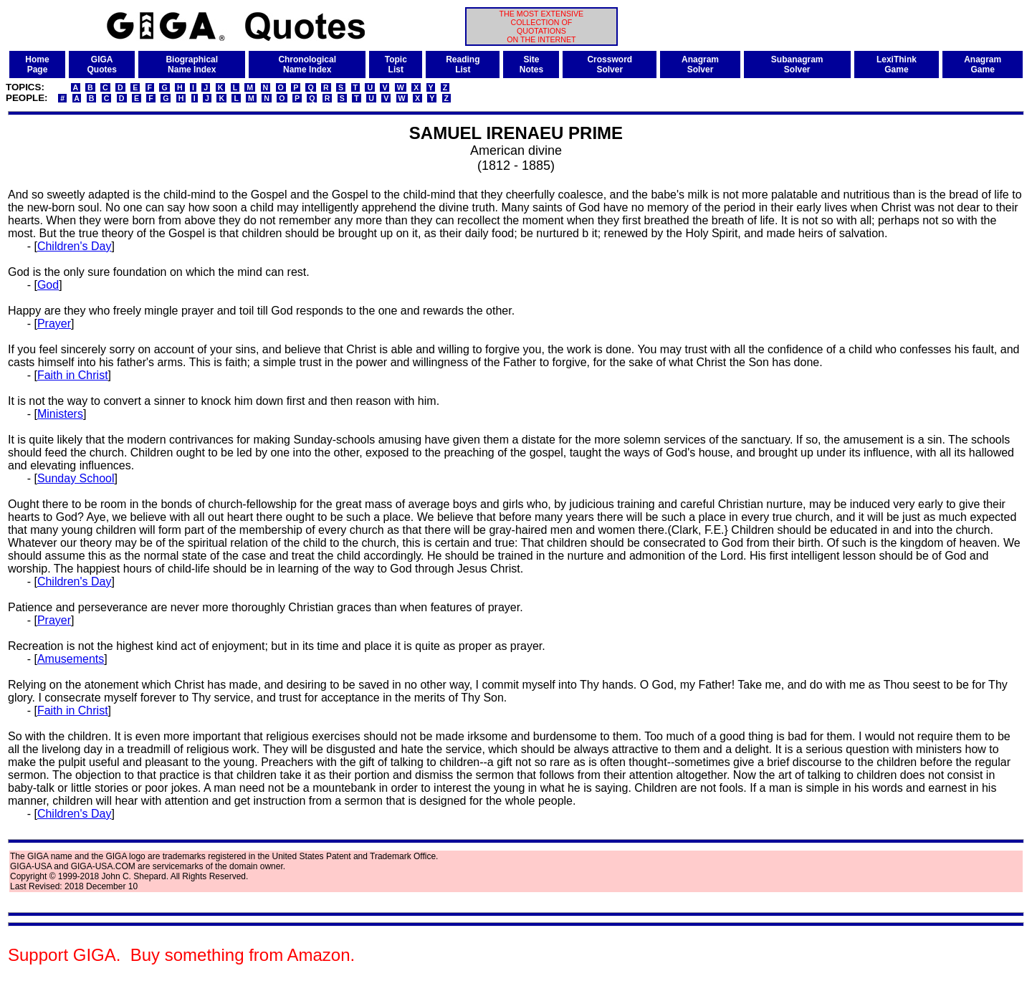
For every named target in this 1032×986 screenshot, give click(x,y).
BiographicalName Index (192, 64)
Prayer (54, 323)
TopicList (396, 64)
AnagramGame (982, 64)
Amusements (70, 659)
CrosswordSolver (609, 64)
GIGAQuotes (102, 64)
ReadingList (462, 64)
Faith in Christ (72, 375)
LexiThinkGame (896, 64)
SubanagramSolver (797, 64)
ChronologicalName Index (307, 64)
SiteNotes (531, 64)
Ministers (60, 414)
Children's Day (74, 246)
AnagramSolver (700, 64)
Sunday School (76, 478)
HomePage (37, 64)
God (48, 285)
